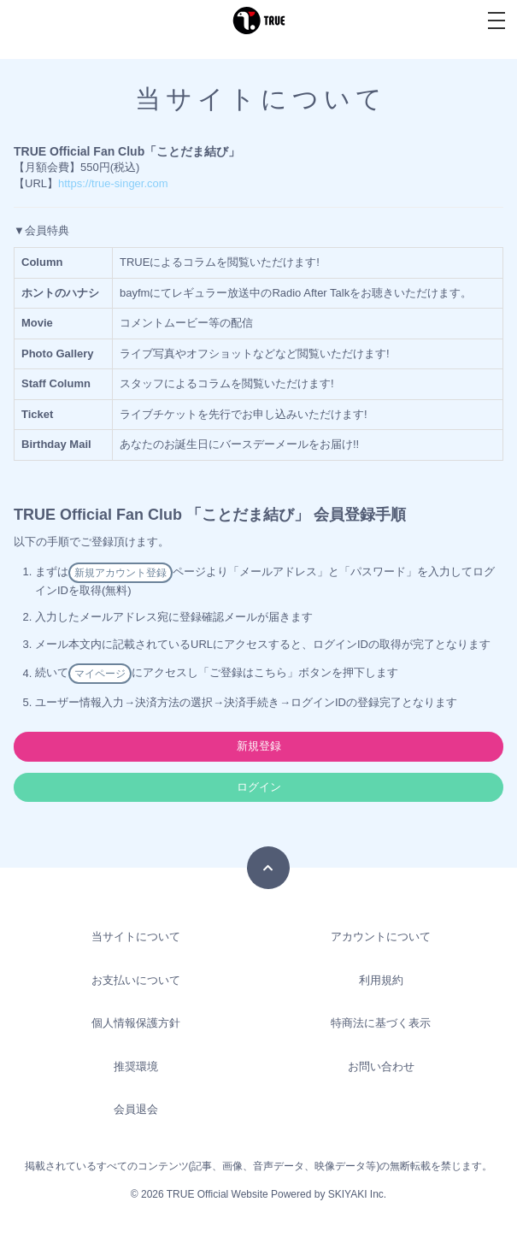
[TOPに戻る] (268, 867)
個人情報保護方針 (135, 1022)
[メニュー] (496, 20)
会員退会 (136, 1109)
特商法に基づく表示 (381, 1022)
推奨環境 (136, 1066)
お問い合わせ (381, 1066)
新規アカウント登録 (120, 573)
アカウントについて (381, 936)
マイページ (100, 674)
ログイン (259, 787)
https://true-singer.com (113, 183)
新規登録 (259, 745)
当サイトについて (135, 936)
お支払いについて (135, 980)
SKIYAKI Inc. (357, 1194)
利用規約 (381, 980)
